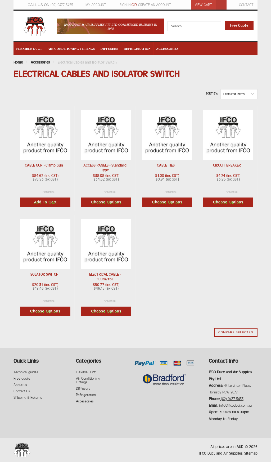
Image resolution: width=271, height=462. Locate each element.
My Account (95, 5)
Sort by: (212, 93)
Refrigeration (137, 49)
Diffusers (109, 49)
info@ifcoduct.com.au (235, 405)
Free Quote (239, 25)
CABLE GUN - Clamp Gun (44, 165)
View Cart (203, 5)
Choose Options (106, 202)
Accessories (167, 49)
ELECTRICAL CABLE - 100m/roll (105, 276)
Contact (246, 5)
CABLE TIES (166, 165)
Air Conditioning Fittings (71, 49)
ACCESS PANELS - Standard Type (105, 167)
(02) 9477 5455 (62, 5)
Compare (49, 192)
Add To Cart (45, 202)
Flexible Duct (29, 49)
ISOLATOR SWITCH (44, 274)
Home (18, 62)
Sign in (125, 5)
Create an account (154, 5)
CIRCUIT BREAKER (227, 165)
